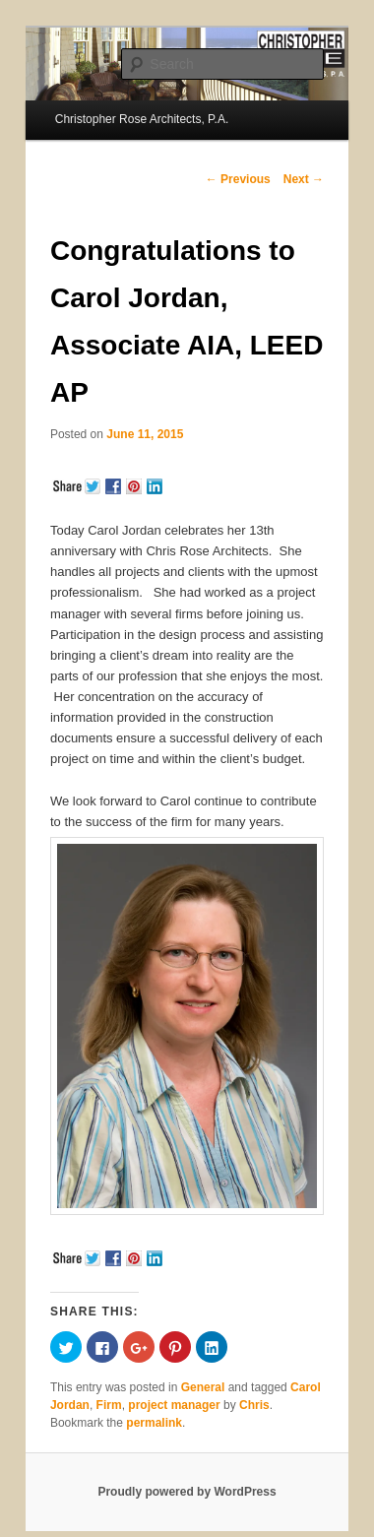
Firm (109, 1405)
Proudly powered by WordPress (186, 1492)
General (203, 1387)
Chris (254, 1405)
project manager (173, 1405)
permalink (154, 1423)
